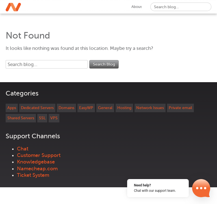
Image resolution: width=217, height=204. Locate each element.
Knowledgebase (36, 162)
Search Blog (104, 64)
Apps (11, 108)
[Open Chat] (201, 188)
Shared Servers (20, 118)
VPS (54, 118)
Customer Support (38, 155)
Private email (180, 108)
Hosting (124, 108)
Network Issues (150, 108)
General (105, 108)
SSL (42, 118)
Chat (22, 149)
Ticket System (33, 175)
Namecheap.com (37, 168)
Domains (66, 108)
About (136, 7)
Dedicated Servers (37, 108)
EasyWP (86, 108)
